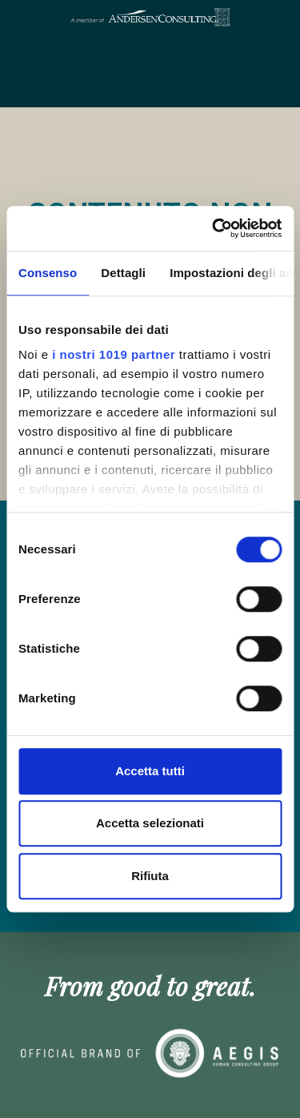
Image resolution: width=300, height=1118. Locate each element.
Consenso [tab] (47, 273)
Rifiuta (150, 876)
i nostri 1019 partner (113, 354)
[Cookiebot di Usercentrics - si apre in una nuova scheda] (214, 228)
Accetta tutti (150, 771)
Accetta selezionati (150, 823)
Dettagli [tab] (123, 273)
